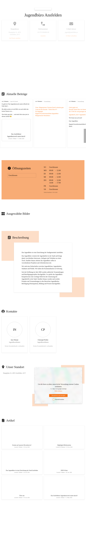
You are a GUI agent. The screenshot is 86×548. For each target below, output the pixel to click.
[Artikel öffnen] (22, 437)
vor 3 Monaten (38, 101)
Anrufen (43, 36)
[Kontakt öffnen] (15, 334)
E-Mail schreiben (71, 36)
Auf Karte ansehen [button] (14, 38)
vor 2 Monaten (5, 101)
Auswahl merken (58, 399)
